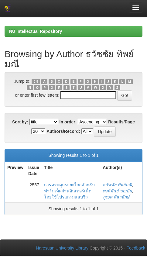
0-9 (36, 81)
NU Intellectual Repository (35, 31)
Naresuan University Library (62, 248)
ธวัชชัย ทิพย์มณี (117, 184)
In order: (68, 121)
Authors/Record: (63, 131)
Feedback (136, 248)
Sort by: (20, 121)
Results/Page (121, 121)
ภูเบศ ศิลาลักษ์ (116, 197)
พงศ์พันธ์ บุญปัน (117, 190)
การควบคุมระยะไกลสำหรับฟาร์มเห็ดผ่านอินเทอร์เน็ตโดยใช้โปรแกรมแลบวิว (69, 190)
